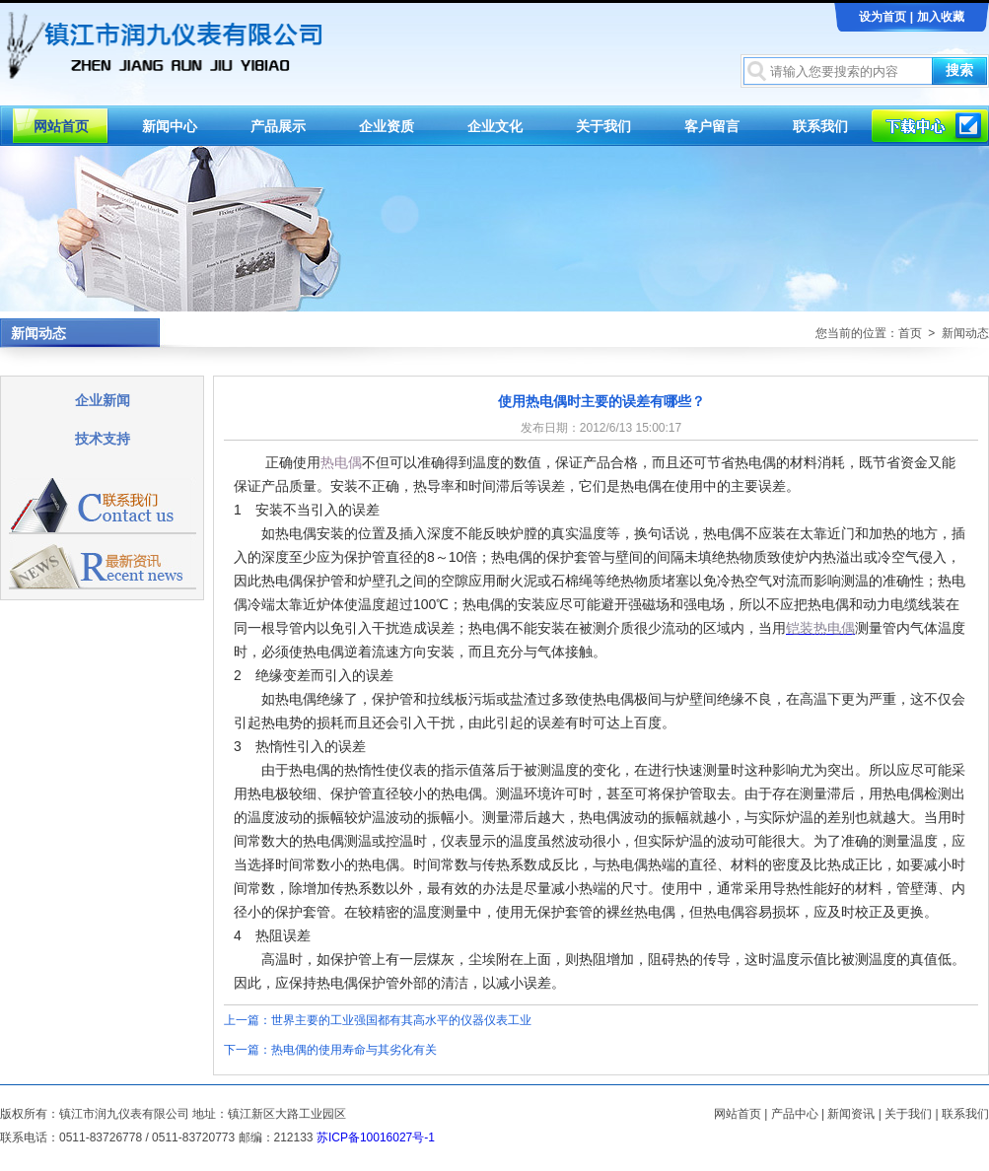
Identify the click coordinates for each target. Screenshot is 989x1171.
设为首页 (882, 17)
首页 (910, 333)
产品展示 (278, 126)
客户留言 (712, 126)
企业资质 (386, 126)
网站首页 (61, 126)
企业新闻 (102, 400)
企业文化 (495, 126)
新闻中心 (169, 126)
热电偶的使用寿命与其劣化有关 (354, 1050)
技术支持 (102, 439)
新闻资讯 (851, 1114)
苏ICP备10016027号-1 (376, 1137)
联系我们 (820, 126)
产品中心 (794, 1114)
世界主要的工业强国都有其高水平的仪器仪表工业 (401, 1020)
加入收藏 (940, 17)
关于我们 (603, 126)
